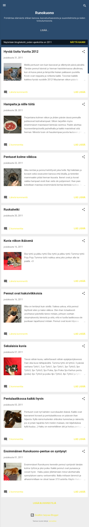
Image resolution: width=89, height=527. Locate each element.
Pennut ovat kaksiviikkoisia (23, 294)
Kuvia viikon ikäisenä (18, 241)
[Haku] (85, 6)
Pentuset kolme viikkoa (20, 157)
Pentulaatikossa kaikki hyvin (24, 399)
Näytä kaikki (77, 42)
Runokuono (44, 13)
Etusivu (13, 30)
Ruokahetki (11, 210)
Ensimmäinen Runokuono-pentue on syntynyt (35, 452)
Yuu (55, 30)
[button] (83, 52)
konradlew (52, 521)
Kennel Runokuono (35, 30)
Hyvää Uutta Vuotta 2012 (21, 52)
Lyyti (66, 30)
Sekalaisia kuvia (15, 346)
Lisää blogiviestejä (44, 504)
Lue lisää (79, 92)
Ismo (78, 30)
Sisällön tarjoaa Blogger (44, 515)
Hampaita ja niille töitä (19, 105)
